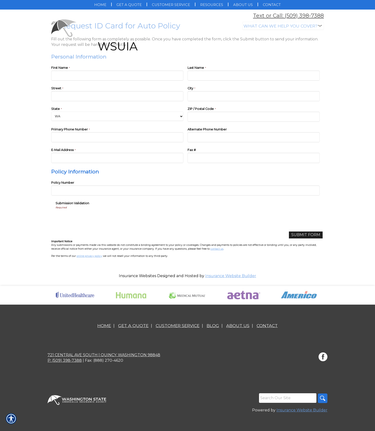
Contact (267, 325)
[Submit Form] (306, 235)
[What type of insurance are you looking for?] (283, 26)
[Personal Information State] (117, 116)
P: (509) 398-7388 (65, 360)
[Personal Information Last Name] (254, 75)
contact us (216, 248)
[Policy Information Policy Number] (185, 190)
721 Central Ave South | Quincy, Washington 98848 (104, 355)
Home (104, 325)
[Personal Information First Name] (117, 75)
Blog (213, 325)
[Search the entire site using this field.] (287, 398)
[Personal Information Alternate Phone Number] (254, 137)
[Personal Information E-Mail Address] (117, 158)
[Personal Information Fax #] (254, 158)
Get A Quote (133, 325)
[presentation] (91, 218)
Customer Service (177, 325)
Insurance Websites (137, 276)
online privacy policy (89, 256)
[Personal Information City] (254, 96)
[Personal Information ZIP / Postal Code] (254, 117)
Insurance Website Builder (230, 276)
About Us (237, 325)
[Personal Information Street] (117, 96)
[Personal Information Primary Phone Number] (117, 137)
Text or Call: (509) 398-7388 (288, 15)
